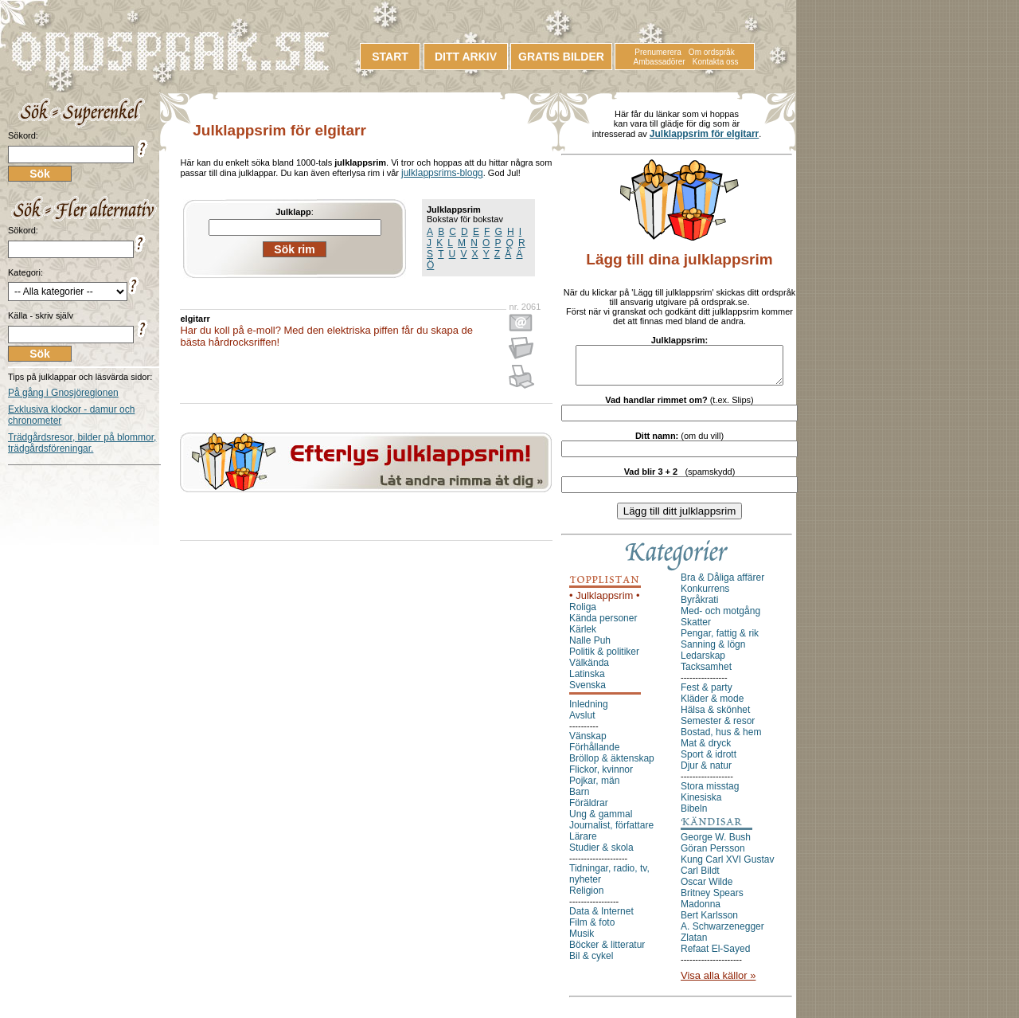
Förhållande (594, 754)
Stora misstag (710, 793)
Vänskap (588, 743)
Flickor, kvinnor (601, 776)
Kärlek (582, 636)
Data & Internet (601, 918)
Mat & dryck (706, 750)
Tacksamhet (706, 673)
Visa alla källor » (718, 983)
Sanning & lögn (713, 651)
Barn (579, 799)
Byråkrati (699, 607)
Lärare (583, 843)
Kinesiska (701, 804)
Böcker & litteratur (607, 951)
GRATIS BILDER (561, 56)
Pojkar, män (594, 787)
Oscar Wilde (706, 889)
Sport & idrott (708, 761)
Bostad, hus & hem (721, 739)
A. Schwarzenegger (722, 933)
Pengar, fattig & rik (720, 640)
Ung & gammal (600, 821)
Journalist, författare (611, 832)
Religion (586, 897)
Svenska (587, 692)
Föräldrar (588, 810)
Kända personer (603, 625)
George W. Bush (716, 844)
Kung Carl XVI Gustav (727, 866)
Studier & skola (601, 854)
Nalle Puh (590, 647)
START (390, 56)
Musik (581, 940)
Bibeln (694, 815)
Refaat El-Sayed (715, 955)
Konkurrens (705, 595)
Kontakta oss (716, 61)
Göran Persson (713, 855)
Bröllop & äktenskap (611, 765)
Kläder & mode (712, 705)
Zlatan (694, 944)
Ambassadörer (659, 61)
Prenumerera (657, 52)
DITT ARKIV (466, 56)
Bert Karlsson (709, 922)
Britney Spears (712, 900)
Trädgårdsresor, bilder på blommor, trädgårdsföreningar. (82, 443)
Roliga (582, 614)
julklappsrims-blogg (442, 172)
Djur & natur (706, 772)
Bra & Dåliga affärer (722, 584)
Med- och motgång (720, 618)
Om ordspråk (712, 52)
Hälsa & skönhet (715, 716)
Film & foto (592, 929)
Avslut (582, 722)
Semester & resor (718, 728)
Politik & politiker (604, 658)
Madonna (700, 911)
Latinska (587, 681)
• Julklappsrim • (604, 603)
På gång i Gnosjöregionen (63, 392)
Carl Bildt (700, 877)
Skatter (696, 629)
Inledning (588, 711)
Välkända (589, 669)
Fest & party (706, 694)
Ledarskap (703, 662)
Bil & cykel (591, 963)
